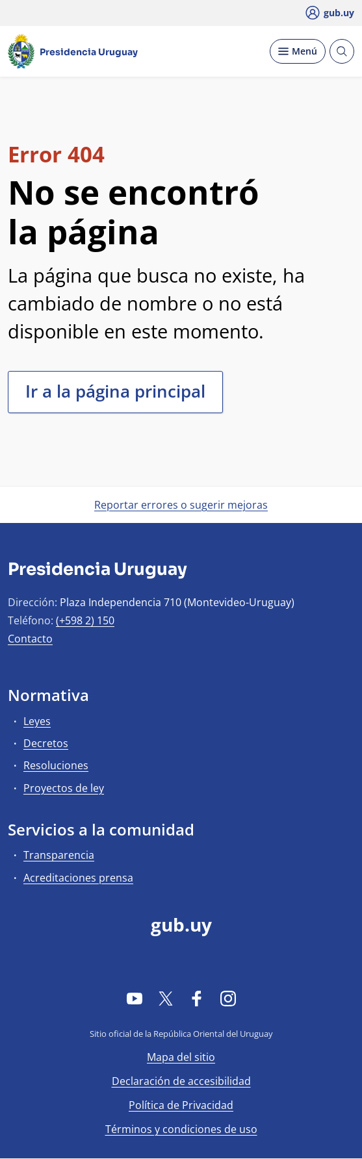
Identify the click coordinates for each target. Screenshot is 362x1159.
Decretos (45, 743)
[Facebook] (197, 998)
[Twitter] (166, 998)
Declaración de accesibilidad (181, 1081)
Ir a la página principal (115, 391)
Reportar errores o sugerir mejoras (181, 505)
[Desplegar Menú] (298, 51)
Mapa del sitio (181, 1057)
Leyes (37, 721)
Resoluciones (55, 765)
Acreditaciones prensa (78, 878)
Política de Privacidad (181, 1105)
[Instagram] (228, 998)
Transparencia (58, 855)
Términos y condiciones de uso (181, 1129)
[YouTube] (134, 998)
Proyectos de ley (63, 788)
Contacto (30, 638)
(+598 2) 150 (85, 620)
